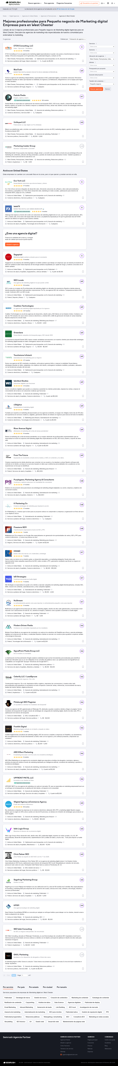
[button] (103, 3)
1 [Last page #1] (30, 975)
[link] (49, 3)
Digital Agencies (14, 16)
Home (5, 16)
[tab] (8, 987)
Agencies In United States (30, 16)
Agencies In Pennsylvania (48, 16)
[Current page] (25, 975)
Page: (19, 975)
